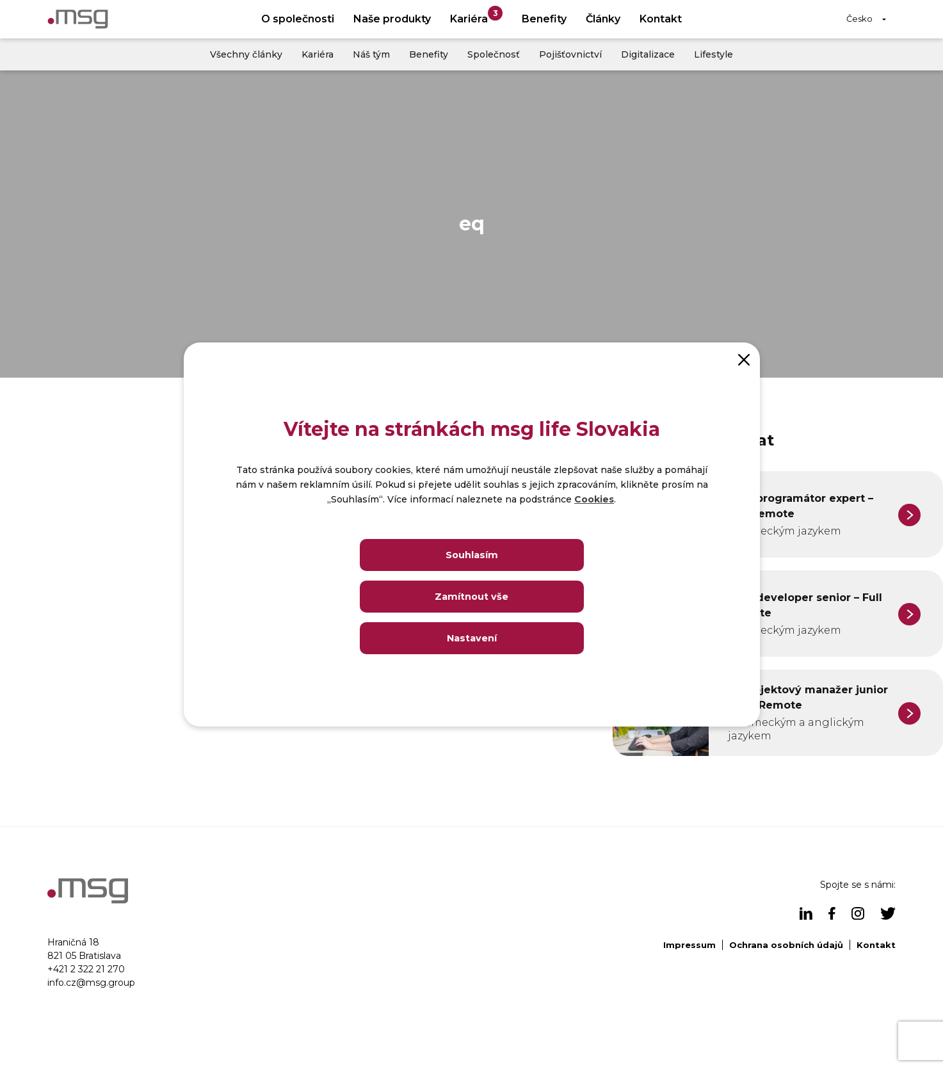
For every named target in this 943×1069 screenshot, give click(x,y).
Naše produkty (392, 19)
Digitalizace (648, 54)
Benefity (544, 19)
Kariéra (476, 16)
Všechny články (246, 54)
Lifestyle (713, 54)
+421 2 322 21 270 (86, 969)
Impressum (689, 945)
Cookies (594, 499)
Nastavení (471, 638)
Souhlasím (472, 555)
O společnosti (297, 19)
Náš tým (371, 54)
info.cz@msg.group (91, 982)
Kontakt (661, 19)
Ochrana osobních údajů (786, 945)
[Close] (744, 358)
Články (603, 19)
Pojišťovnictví (570, 54)
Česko (859, 18)
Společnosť (493, 54)
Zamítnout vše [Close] (471, 596)
